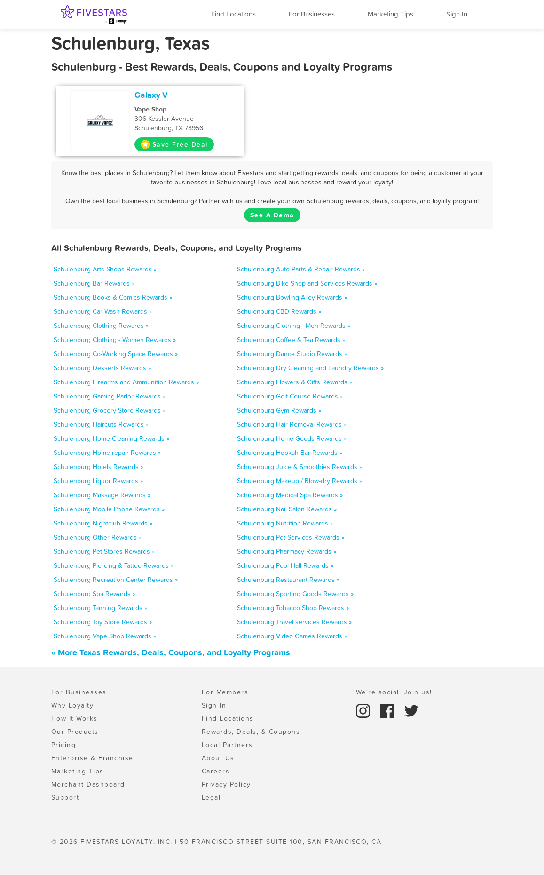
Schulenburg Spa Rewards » (94, 593)
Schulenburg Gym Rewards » (279, 410)
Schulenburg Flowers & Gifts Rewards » (294, 382)
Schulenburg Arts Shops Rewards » (105, 269)
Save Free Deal (174, 144)
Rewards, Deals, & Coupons (251, 731)
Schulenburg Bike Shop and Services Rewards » (307, 283)
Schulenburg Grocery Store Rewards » (110, 410)
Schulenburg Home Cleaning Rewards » (111, 438)
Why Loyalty (72, 705)
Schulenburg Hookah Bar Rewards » (289, 452)
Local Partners (227, 744)
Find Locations (233, 13)
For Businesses (312, 13)
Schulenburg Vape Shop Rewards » (105, 636)
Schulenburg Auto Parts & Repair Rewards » (301, 269)
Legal (211, 797)
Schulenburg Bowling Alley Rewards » (292, 297)
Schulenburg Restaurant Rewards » (288, 579)
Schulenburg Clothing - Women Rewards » (115, 339)
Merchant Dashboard (88, 784)
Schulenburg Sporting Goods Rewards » (295, 593)
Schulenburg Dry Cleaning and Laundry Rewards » (310, 368)
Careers (216, 771)
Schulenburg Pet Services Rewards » (290, 537)
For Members (225, 692)
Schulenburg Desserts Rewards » (102, 368)
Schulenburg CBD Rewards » (279, 311)
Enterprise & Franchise (92, 758)
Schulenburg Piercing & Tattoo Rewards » (113, 565)
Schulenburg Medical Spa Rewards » (290, 495)
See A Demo (272, 215)
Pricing (63, 744)
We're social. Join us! (394, 692)
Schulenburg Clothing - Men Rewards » (293, 325)
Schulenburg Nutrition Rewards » (285, 523)
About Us (218, 758)
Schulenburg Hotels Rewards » (98, 466)
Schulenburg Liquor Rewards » (98, 480)
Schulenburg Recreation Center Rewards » (116, 579)
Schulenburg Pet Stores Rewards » (104, 551)
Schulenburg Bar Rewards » (94, 283)
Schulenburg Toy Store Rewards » (103, 622)
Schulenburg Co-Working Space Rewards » (116, 353)
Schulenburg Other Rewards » (98, 537)
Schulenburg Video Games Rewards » (292, 636)
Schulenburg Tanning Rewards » (100, 607)
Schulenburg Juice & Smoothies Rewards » (299, 466)
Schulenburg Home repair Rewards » (107, 452)
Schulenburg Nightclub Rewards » (103, 523)
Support (65, 797)
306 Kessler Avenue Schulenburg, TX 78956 (186, 118)
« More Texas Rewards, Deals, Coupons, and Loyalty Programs (170, 652)
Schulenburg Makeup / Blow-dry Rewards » (299, 480)
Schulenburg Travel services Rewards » (294, 622)
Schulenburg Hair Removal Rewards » (292, 424)
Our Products (75, 731)
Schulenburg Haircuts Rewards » (101, 424)
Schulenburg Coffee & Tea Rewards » (291, 339)
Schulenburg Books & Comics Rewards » (113, 297)
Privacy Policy (226, 784)
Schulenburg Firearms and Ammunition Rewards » (126, 382)
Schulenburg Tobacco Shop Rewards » (293, 607)
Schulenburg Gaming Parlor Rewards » (110, 396)
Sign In (456, 13)
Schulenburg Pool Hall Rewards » (285, 565)
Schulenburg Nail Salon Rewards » (287, 509)
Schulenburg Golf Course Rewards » (290, 396)
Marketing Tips (390, 13)
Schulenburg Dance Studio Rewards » (292, 353)
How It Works (74, 718)
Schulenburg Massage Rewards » (102, 495)
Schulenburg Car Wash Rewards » (103, 311)
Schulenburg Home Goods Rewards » (292, 438)
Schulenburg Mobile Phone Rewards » (109, 509)
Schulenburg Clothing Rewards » (101, 325)
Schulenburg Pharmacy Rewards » (286, 551)
